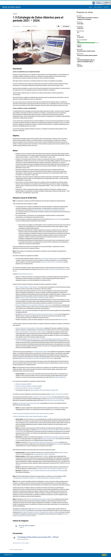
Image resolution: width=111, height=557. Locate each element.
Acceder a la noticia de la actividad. (59, 394)
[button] (58, 26)
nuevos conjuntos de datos (49, 438)
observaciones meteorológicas (55, 398)
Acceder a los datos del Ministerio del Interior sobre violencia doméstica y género (33, 413)
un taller (23, 310)
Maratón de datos (63, 319)
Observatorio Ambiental (40, 508)
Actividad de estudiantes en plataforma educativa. (48, 478)
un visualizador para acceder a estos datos (44, 454)
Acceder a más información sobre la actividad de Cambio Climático (37, 297)
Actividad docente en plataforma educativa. (24, 478)
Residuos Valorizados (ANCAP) (23, 384)
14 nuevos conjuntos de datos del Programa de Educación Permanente (46, 470)
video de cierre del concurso (25, 274)
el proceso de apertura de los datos (46, 429)
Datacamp (18, 299)
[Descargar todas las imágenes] (41, 525)
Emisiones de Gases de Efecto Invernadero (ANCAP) (29, 386)
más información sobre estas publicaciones (29, 403)
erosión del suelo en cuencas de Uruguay (53, 400)
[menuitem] (90, 7)
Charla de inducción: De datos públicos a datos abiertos (30, 328)
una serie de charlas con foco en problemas (52, 262)
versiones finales (57, 219)
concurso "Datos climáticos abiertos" (49, 258)
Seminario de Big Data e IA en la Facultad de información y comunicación (34, 305)
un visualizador (59, 444)
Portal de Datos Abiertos (20, 510)
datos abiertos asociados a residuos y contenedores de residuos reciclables (39, 512)
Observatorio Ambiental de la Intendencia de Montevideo (39, 499)
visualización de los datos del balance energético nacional (52, 468)
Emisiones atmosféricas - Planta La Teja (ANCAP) (28, 388)
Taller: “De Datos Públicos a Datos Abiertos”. (27, 287)
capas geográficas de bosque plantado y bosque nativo (44, 390)
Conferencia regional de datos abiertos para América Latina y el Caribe (40, 314)
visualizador (46, 456)
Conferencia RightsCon (60, 377)
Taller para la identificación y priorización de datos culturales (31, 332)
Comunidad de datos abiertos (40, 351)
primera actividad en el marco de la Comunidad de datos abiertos (37, 358)
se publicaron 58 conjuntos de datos (42, 397)
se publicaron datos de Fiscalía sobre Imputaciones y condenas (43, 442)
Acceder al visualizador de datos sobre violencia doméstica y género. (30, 416)
